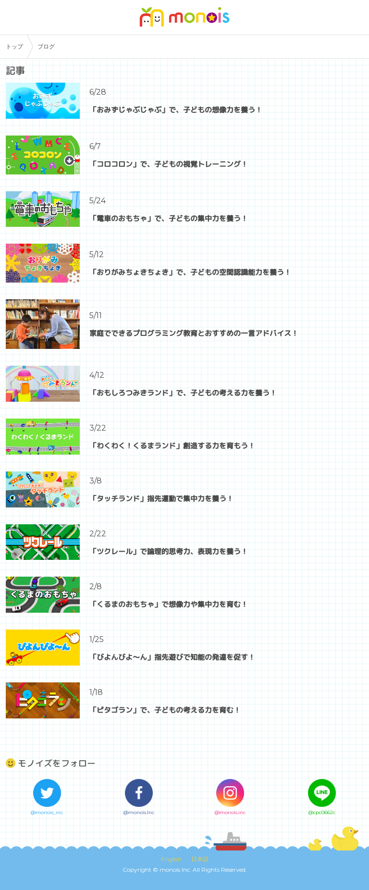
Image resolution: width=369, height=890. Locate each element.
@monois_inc (47, 812)
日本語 (200, 859)
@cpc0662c (321, 812)
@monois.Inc (138, 812)
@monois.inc (230, 812)
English (171, 859)
